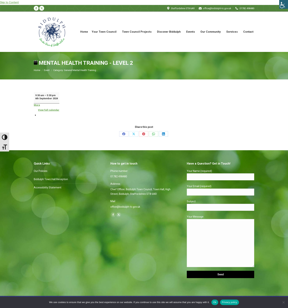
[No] (283, 302)
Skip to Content (9, 2)
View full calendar (48, 110)
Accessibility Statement (47, 187)
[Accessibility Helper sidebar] (283, 4)
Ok (214, 302)
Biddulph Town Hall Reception (51, 179)
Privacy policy (229, 302)
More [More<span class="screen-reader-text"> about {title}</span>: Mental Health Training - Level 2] (37, 105)
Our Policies (40, 171)
